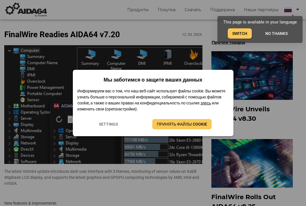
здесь (205, 103)
